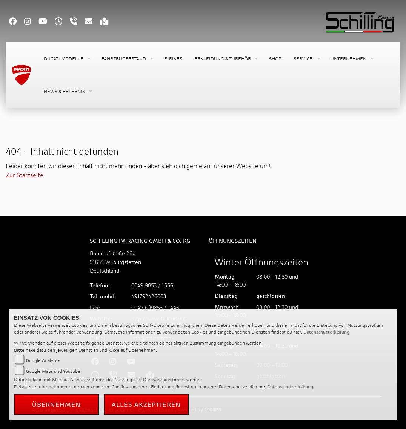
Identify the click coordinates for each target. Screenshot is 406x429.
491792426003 (148, 296)
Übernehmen (56, 404)
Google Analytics (43, 360)
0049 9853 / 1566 (152, 285)
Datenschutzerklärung (326, 332)
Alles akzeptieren (146, 404)
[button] (66, 58)
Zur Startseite (24, 175)
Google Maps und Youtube (53, 371)
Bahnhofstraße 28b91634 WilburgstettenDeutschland (115, 262)
